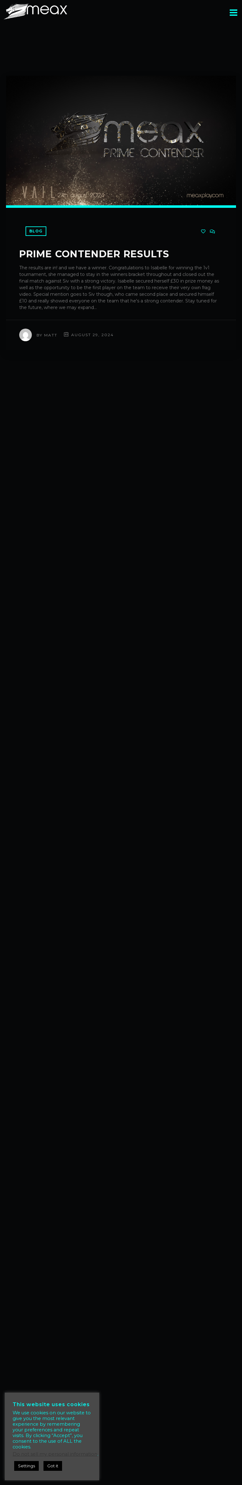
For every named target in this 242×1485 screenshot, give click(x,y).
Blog (36, 231)
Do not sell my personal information (55, 1454)
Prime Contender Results (94, 254)
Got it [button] (52, 1465)
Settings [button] (26, 1465)
